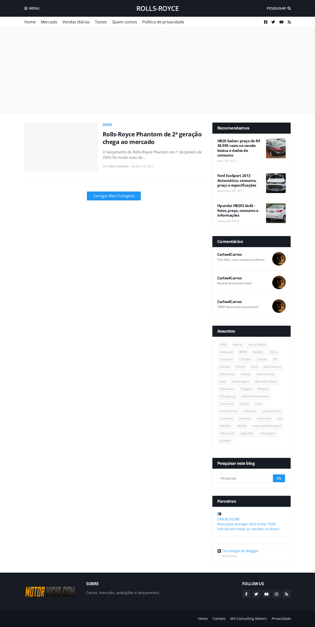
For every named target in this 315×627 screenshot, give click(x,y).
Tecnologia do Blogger (238, 551)
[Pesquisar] (245, 478)
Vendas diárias (76, 22)
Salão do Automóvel (255, 396)
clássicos (250, 411)
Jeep (223, 381)
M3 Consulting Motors (248, 618)
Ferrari (240, 367)
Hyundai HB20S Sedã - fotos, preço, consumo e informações (237, 210)
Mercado (49, 22)
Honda (245, 374)
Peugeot (246, 389)
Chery (273, 352)
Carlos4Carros (229, 254)
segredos (246, 433)
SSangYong (227, 396)
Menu (34, 8)
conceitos (226, 418)
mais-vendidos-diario (267, 426)
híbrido (242, 426)
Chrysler (245, 359)
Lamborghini (240, 381)
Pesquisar (276, 8)
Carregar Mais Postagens (114, 195)
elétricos (245, 418)
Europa (225, 367)
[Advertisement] (157, 70)
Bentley (258, 352)
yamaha (225, 440)
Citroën (262, 359)
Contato (219, 618)
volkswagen (267, 433)
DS (275, 359)
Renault (263, 389)
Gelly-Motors (272, 367)
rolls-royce (157, 8)
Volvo (258, 404)
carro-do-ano (229, 411)
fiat (279, 418)
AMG (223, 344)
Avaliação (226, 352)
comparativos (271, 411)
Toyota (244, 404)
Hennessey (227, 374)
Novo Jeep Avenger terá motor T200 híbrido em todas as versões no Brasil (248, 526)
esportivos (264, 418)
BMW (107, 124)
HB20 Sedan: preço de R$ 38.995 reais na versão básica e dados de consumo (238, 148)
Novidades (227, 389)
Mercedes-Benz (266, 381)
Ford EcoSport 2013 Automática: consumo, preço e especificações (236, 180)
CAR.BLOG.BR (228, 519)
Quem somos (124, 22)
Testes (101, 22)
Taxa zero (226, 404)
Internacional (265, 374)
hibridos (225, 426)
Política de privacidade (163, 22)
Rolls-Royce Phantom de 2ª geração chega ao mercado (152, 137)
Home (30, 22)
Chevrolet (226, 359)
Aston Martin (257, 344)
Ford (254, 367)
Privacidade (281, 618)
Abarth (237, 344)
